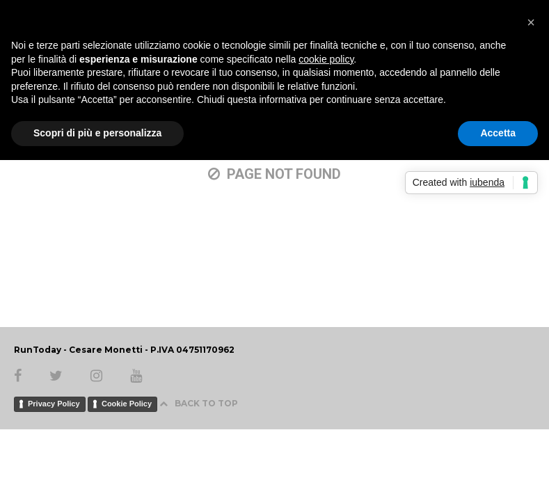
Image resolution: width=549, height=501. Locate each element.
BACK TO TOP (198, 403)
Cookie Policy (127, 403)
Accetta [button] (498, 132)
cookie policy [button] (326, 59)
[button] (531, 22)
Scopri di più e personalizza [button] (97, 132)
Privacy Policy (54, 403)
